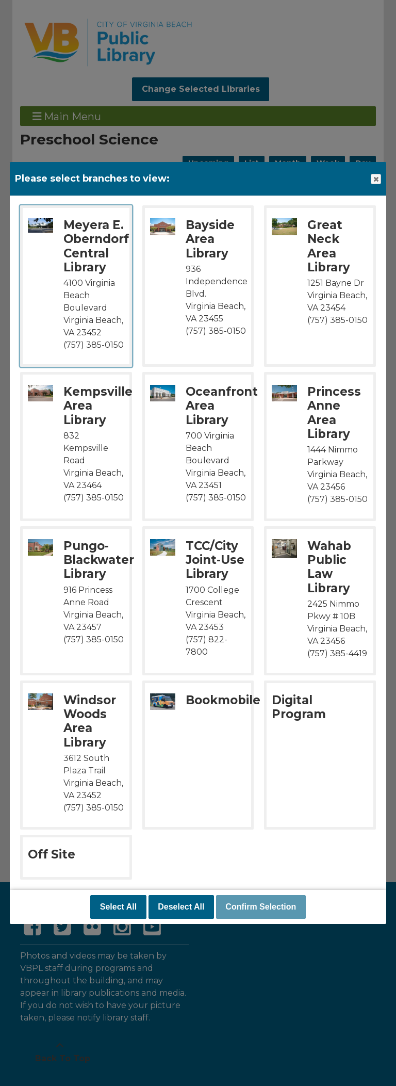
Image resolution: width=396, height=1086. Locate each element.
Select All (118, 906)
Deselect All (181, 906)
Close (375, 179)
